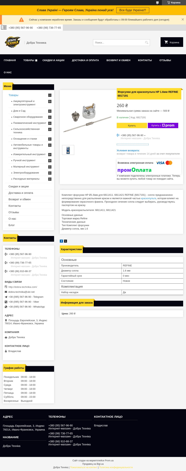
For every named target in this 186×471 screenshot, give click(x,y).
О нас (8, 72)
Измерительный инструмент (29, 154)
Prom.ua (109, 460)
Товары (28, 60)
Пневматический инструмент (29, 122)
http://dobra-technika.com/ (23, 287)
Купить (132, 125)
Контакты (145, 60)
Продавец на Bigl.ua (93, 464)
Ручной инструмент (24, 160)
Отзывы (165, 60)
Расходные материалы (26, 178)
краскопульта (148, 198)
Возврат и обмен (118, 60)
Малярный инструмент (26, 166)
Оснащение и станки (25, 138)
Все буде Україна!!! (132, 10)
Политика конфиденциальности (116, 467)
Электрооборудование (26, 172)
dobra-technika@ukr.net (21, 291)
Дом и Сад (19, 110)
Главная (10, 60)
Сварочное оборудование (28, 116)
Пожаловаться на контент (83, 467)
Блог (12, 225)
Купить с (162, 125)
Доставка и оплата (85, 60)
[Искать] (146, 42)
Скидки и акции (53, 60)
